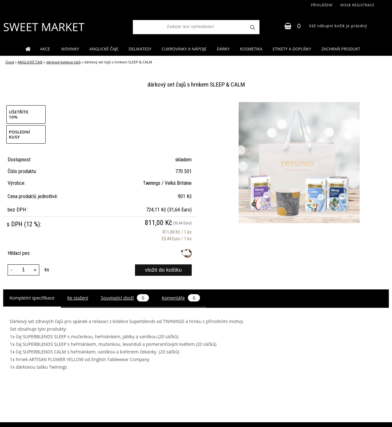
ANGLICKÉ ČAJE (104, 49)
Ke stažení (77, 298)
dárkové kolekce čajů (63, 62)
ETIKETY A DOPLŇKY (292, 49)
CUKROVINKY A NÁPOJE (184, 49)
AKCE (45, 49)
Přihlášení (322, 5)
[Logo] (43, 27)
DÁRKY (223, 49)
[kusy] (23, 269)
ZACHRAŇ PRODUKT (340, 49)
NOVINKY (70, 49)
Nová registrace (357, 5)
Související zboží (125, 298)
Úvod (9, 62)
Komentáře (181, 298)
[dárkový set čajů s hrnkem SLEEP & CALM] (299, 104)
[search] (252, 28)
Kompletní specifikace (32, 298)
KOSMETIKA (251, 49)
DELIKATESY (140, 49)
